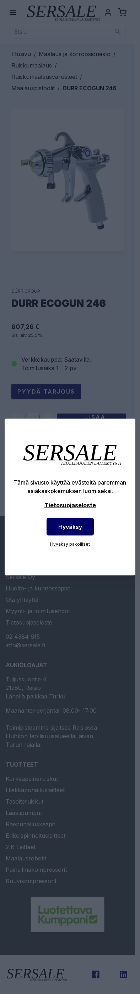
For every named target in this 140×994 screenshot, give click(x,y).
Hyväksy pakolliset (70, 544)
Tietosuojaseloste (70, 505)
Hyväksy (70, 526)
